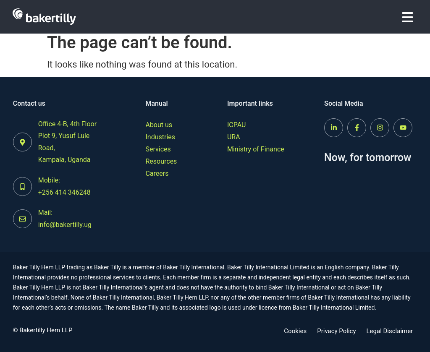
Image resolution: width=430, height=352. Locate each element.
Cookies (295, 331)
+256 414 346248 (64, 192)
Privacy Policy (336, 331)
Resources (161, 161)
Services (157, 149)
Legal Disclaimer (390, 331)
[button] (407, 17)
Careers (156, 173)
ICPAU (236, 125)
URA (233, 137)
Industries (160, 137)
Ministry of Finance (255, 149)
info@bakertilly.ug (65, 225)
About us (158, 125)
